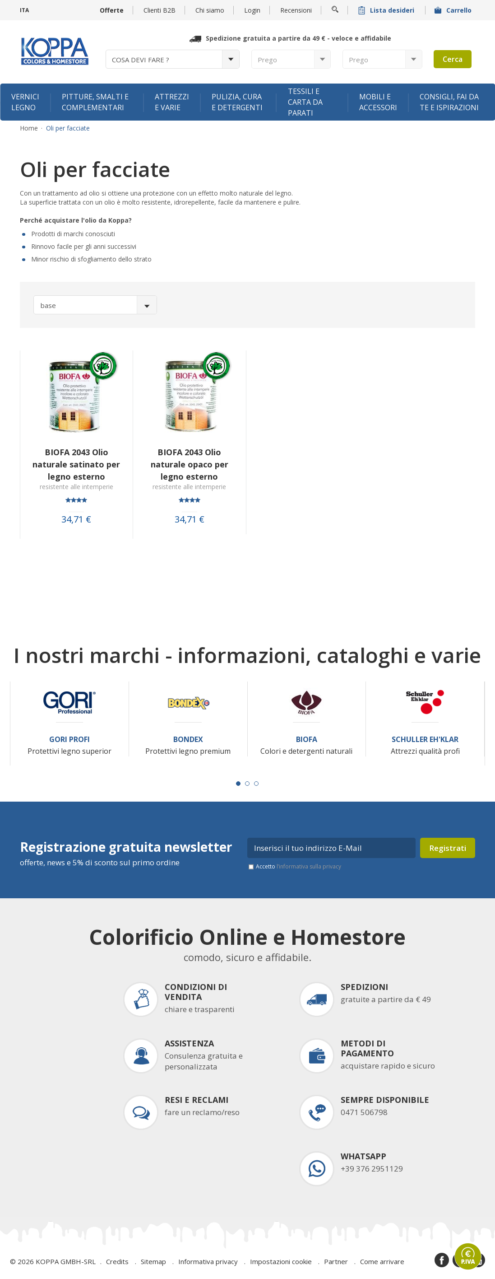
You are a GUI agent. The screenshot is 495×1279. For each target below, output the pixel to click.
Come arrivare (382, 1261)
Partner (336, 1261)
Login (252, 10)
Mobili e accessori (378, 102)
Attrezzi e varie (172, 102)
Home (29, 128)
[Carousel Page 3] (256, 783)
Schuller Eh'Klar (425, 739)
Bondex (188, 739)
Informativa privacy (208, 1261)
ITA (24, 10)
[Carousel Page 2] (247, 783)
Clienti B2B (159, 10)
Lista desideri (387, 10)
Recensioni (296, 10)
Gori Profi (69, 739)
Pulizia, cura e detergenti (237, 102)
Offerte (112, 10)
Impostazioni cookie (281, 1261)
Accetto (298, 866)
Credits (117, 1261)
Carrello (454, 10)
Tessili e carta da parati (305, 102)
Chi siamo (209, 10)
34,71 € (76, 519)
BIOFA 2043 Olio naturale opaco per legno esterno (189, 464)
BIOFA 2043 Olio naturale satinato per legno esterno (76, 464)
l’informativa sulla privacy (309, 866)
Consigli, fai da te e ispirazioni (449, 102)
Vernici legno (25, 102)
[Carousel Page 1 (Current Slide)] (238, 783)
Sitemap (153, 1261)
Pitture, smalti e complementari (95, 102)
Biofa (306, 739)
